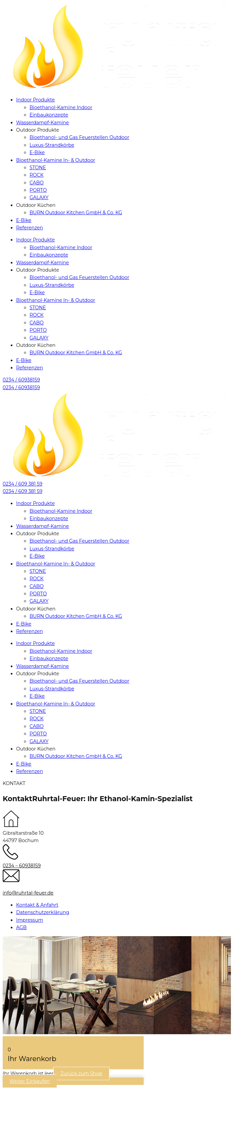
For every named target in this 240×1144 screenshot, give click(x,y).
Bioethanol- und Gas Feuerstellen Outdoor (79, 137)
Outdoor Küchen (35, 205)
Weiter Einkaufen (29, 1081)
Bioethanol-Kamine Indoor (61, 107)
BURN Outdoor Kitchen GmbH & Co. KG (76, 213)
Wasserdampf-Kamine (42, 123)
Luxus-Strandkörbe (52, 145)
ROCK (37, 175)
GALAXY (39, 197)
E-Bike (37, 152)
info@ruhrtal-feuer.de (28, 893)
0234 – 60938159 (22, 866)
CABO (37, 183)
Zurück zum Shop (81, 1073)
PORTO (38, 190)
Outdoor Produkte (37, 130)
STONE (38, 168)
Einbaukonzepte (49, 115)
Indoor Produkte (35, 100)
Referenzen (29, 228)
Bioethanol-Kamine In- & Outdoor (55, 160)
